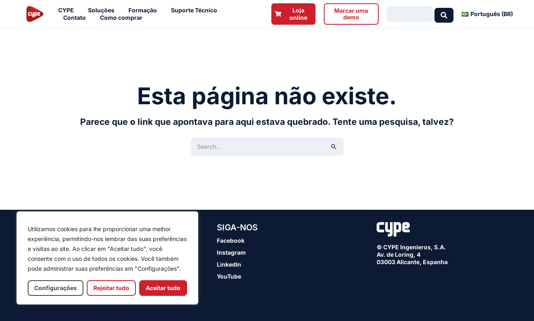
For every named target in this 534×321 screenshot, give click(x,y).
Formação (144, 10)
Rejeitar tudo (111, 287)
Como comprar (123, 17)
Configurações (55, 287)
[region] (107, 258)
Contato (76, 17)
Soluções (103, 10)
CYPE (68, 10)
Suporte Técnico (196, 10)
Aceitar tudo (163, 287)
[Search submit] (443, 14)
